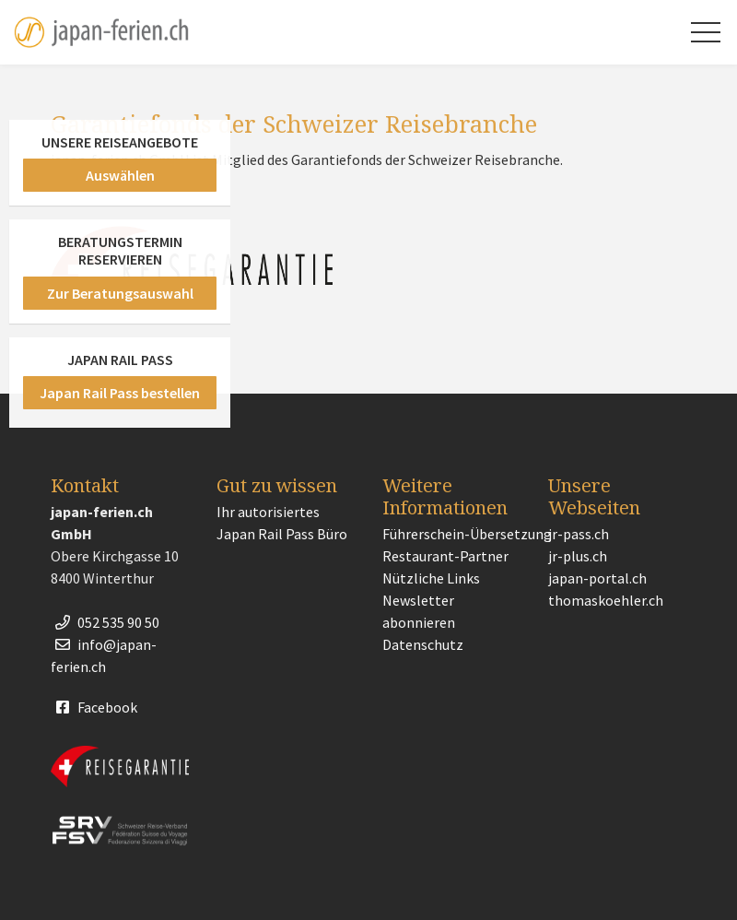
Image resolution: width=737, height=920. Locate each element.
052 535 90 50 (105, 622)
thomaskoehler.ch (605, 600)
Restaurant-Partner (445, 556)
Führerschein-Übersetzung (467, 534)
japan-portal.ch (597, 578)
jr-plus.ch (577, 556)
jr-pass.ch (578, 534)
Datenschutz (422, 644)
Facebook (94, 707)
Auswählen (120, 175)
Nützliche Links (431, 578)
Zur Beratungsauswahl (120, 293)
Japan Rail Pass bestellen (120, 392)
